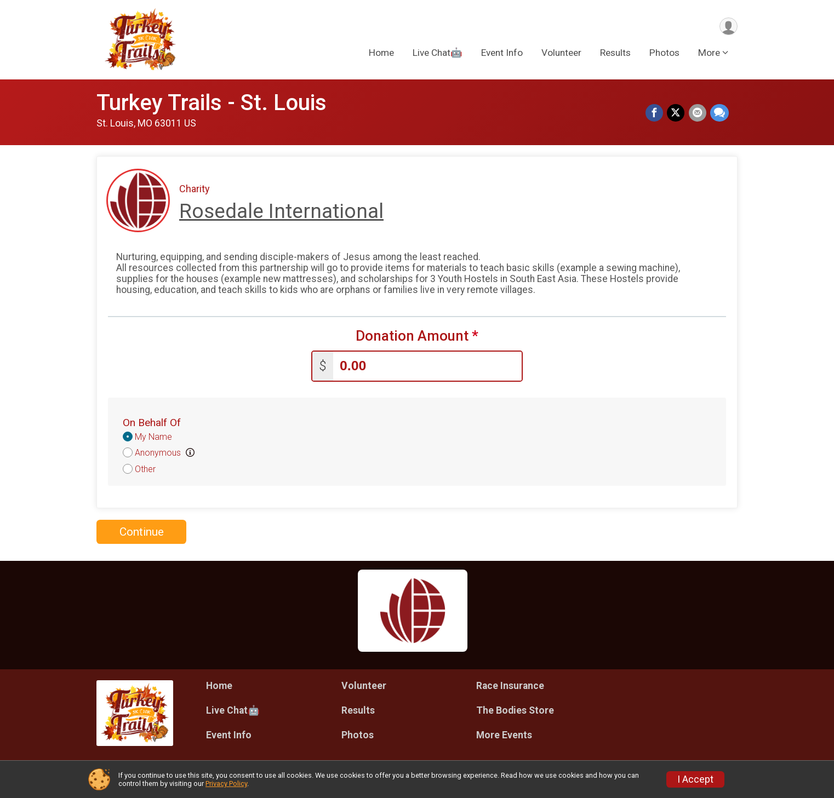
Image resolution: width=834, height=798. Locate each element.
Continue (141, 529)
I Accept (695, 779)
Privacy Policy (226, 783)
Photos (664, 54)
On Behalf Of (152, 420)
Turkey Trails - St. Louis (211, 103)
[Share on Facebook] (656, 114)
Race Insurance (510, 683)
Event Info (502, 54)
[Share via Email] (698, 114)
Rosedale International (281, 211)
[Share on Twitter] (677, 114)
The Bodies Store (515, 708)
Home (381, 54)
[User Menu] (727, 26)
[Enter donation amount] (427, 363)
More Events (504, 732)
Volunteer (561, 54)
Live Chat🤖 (437, 54)
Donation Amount (417, 336)
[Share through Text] (719, 114)
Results (615, 54)
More (709, 54)
